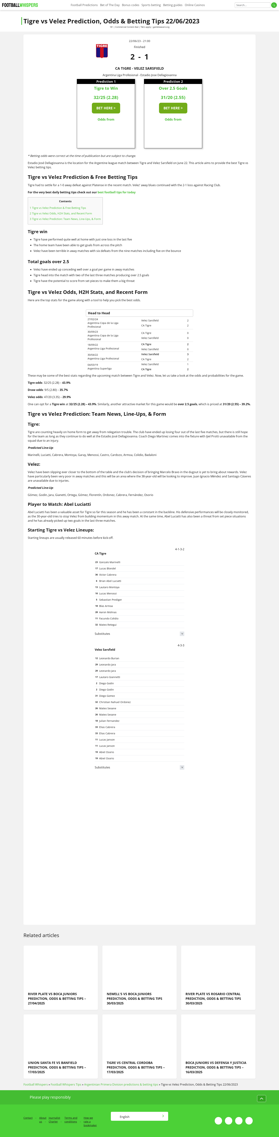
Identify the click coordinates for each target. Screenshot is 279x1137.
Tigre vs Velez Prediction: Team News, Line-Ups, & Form (65, 219)
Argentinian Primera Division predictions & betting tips (121, 1084)
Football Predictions (84, 5)
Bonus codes (130, 5)
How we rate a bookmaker (90, 1121)
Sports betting (151, 5)
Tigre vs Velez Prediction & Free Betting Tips (58, 208)
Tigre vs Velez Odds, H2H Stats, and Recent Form (61, 213)
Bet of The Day (110, 5)
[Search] (252, 5)
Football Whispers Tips (66, 1084)
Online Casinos (195, 5)
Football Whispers (35, 1084)
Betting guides (172, 5)
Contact (28, 1117)
